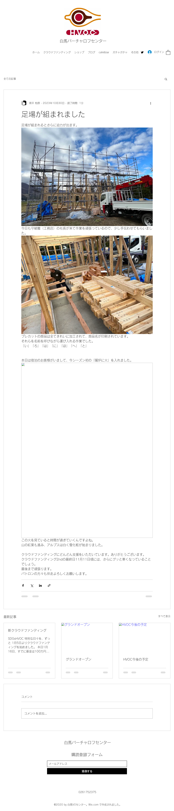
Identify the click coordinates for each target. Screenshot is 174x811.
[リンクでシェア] (49, 585)
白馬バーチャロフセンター (83, 41)
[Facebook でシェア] (23, 585)
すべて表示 (164, 616)
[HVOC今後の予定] (144, 637)
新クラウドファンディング (27, 630)
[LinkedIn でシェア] (40, 585)
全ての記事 (10, 79)
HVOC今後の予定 (135, 659)
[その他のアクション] (150, 103)
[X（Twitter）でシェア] (31, 585)
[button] (168, 52)
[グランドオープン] (87, 637)
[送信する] (87, 771)
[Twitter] (142, 52)
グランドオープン (78, 659)
